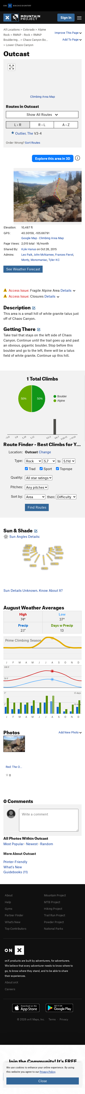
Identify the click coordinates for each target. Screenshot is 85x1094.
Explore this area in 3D (52, 158)
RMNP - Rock (21, 34)
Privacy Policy (47, 1071)
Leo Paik (26, 254)
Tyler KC (54, 260)
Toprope (64, 469)
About (8, 895)
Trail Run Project (54, 915)
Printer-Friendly (15, 862)
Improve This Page (68, 32)
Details (68, 290)
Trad (30, 469)
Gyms (8, 908)
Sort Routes (32, 142)
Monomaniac (39, 260)
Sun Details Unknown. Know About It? (33, 590)
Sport (46, 469)
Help (8, 902)
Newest (32, 844)
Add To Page (72, 39)
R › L (41, 124)
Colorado (29, 29)
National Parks (53, 928)
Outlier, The (24, 133)
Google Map (29, 238)
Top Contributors (15, 928)
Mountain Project (55, 895)
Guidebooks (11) (15, 872)
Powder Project (54, 922)
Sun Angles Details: (42, 552)
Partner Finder (14, 915)
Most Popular (13, 844)
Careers (10, 989)
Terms (52, 1019)
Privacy (64, 1019)
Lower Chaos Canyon (19, 45)
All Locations (11, 29)
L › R (17, 124)
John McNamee (44, 254)
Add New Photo (70, 732)
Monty (25, 260)
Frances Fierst (64, 254)
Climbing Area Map (42, 96)
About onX (11, 982)
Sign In (66, 17)
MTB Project (52, 902)
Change (45, 452)
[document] (42, 1074)
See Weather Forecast (23, 269)
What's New (12, 867)
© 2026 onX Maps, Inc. (31, 1019)
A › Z (66, 124)
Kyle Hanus (28, 249)
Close (42, 1081)
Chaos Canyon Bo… (35, 39)
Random (46, 844)
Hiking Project (53, 908)
